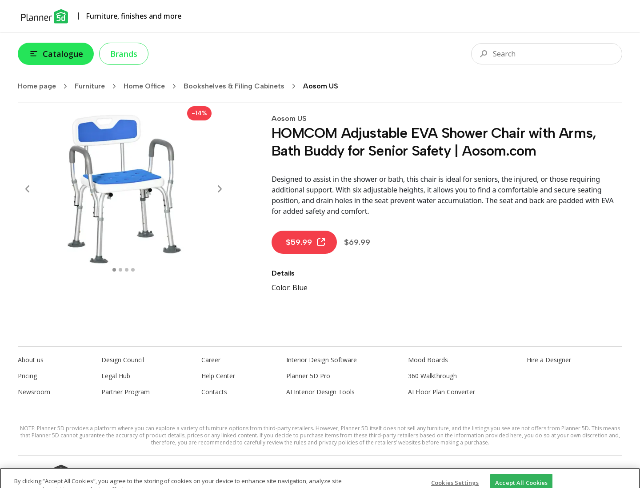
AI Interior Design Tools (320, 392)
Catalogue (55, 53)
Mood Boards (428, 360)
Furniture (98, 86)
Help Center (218, 376)
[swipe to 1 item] (120, 270)
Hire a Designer (549, 360)
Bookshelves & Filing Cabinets (242, 86)
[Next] (219, 189)
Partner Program (125, 392)
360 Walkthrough (432, 376)
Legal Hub (115, 376)
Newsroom (34, 392)
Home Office (153, 86)
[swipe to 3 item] (133, 270)
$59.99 (306, 242)
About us (31, 360)
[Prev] (27, 189)
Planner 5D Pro (308, 376)
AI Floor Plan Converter (441, 392)
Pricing (27, 376)
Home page (45, 86)
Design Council (122, 360)
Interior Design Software (321, 360)
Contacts (214, 392)
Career (210, 360)
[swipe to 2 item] (126, 270)
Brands (123, 53)
